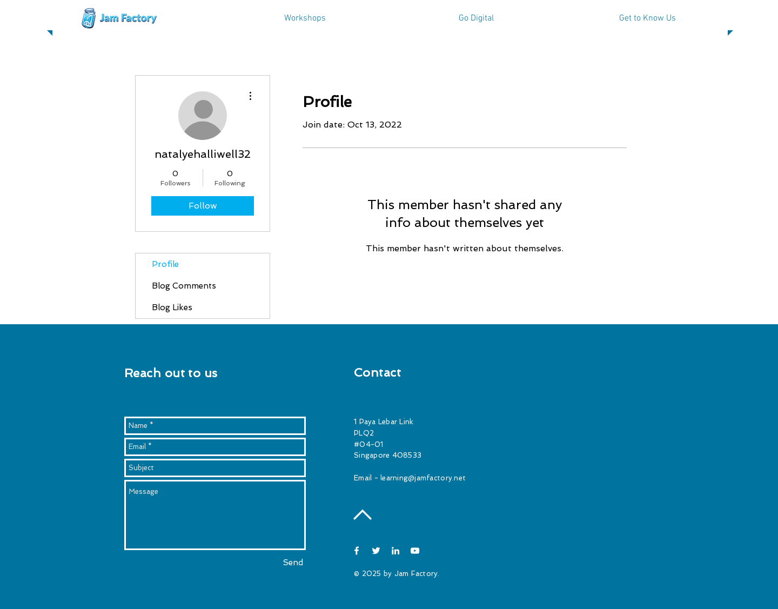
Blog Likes (172, 307)
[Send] (293, 562)
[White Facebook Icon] (356, 550)
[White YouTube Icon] (415, 550)
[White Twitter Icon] (376, 550)
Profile (165, 264)
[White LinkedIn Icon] (395, 550)
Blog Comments (184, 286)
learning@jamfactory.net (423, 478)
